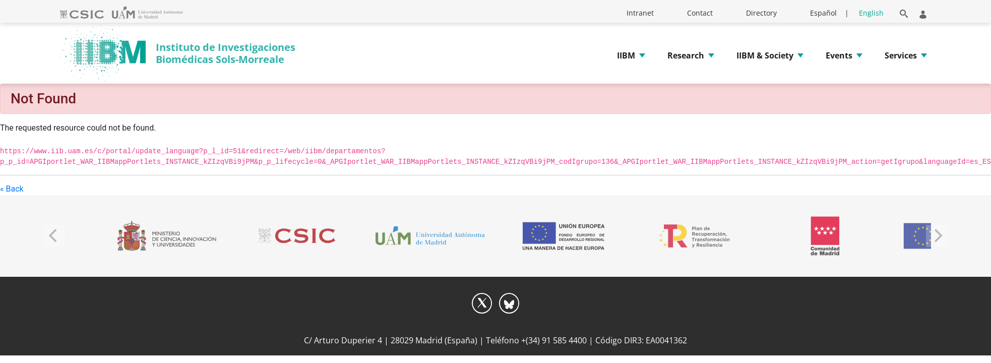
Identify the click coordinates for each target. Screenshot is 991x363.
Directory (761, 13)
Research (685, 55)
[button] (904, 12)
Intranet (640, 13)
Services (901, 55)
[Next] (937, 236)
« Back (12, 189)
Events (839, 55)
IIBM (626, 55)
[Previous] (54, 236)
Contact (700, 13)
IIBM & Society (764, 55)
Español (823, 13)
